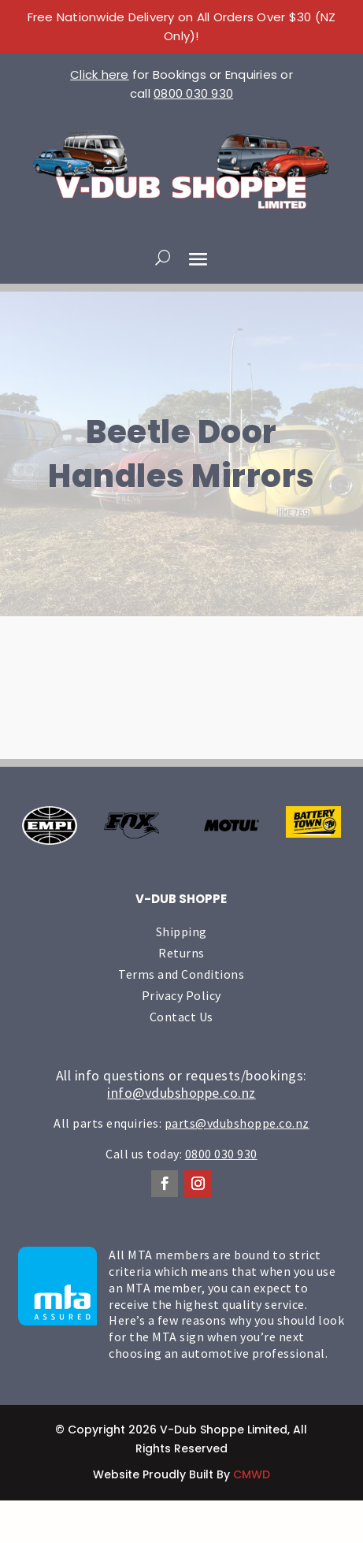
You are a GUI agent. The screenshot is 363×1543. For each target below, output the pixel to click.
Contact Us (181, 1016)
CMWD (251, 1474)
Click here (99, 74)
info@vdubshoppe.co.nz (181, 1093)
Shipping (181, 931)
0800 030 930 (193, 93)
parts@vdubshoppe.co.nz (237, 1123)
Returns (181, 953)
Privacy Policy (181, 995)
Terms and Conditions (181, 974)
